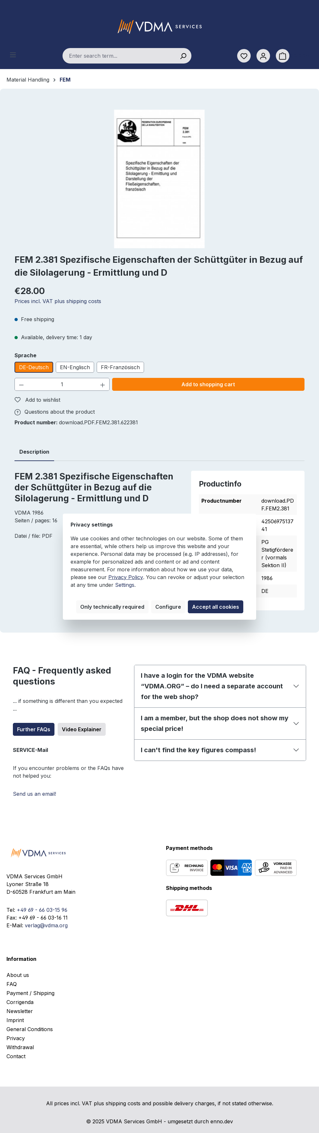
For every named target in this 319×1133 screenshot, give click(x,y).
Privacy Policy (125, 577)
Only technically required (112, 607)
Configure (168, 607)
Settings (124, 585)
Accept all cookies (215, 607)
